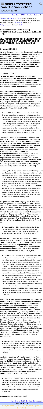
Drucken (30, 15)
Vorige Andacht (5, 25)
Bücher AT (11, 18)
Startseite (3, 18)
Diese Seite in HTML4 (19, 15)
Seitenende (38, 15)
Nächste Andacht (17, 25)
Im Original (18, 23)
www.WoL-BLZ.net (22, 403)
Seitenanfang (37, 401)
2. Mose (18, 18)
